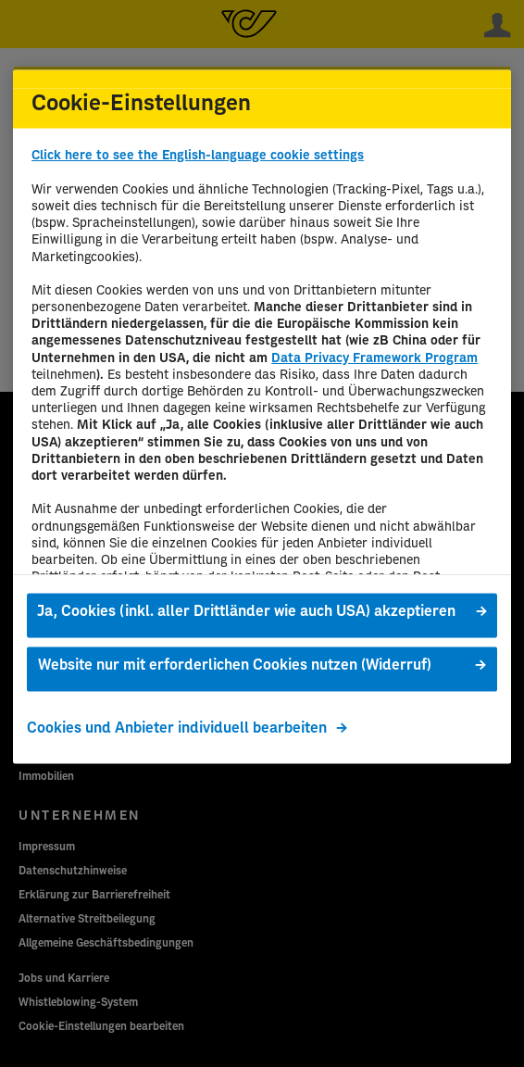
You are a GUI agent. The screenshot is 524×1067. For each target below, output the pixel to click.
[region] (262, 416)
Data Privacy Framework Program (374, 357)
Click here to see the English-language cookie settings (197, 155)
